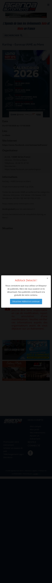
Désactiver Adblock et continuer (26, 301)
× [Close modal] (47, 278)
